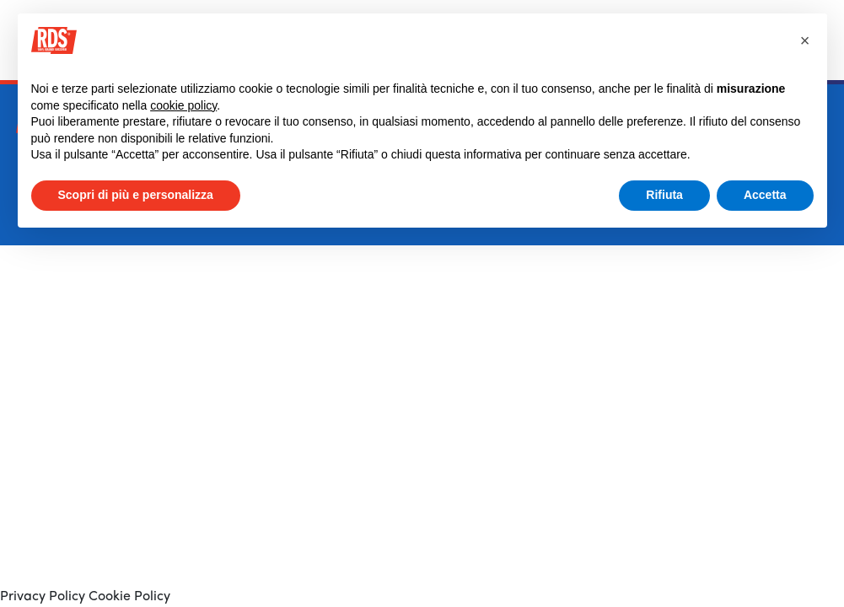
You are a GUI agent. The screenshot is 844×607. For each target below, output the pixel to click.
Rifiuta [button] (664, 194)
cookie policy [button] (183, 105)
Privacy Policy (42, 597)
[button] (805, 40)
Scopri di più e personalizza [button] (135, 194)
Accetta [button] (765, 194)
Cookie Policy (127, 597)
